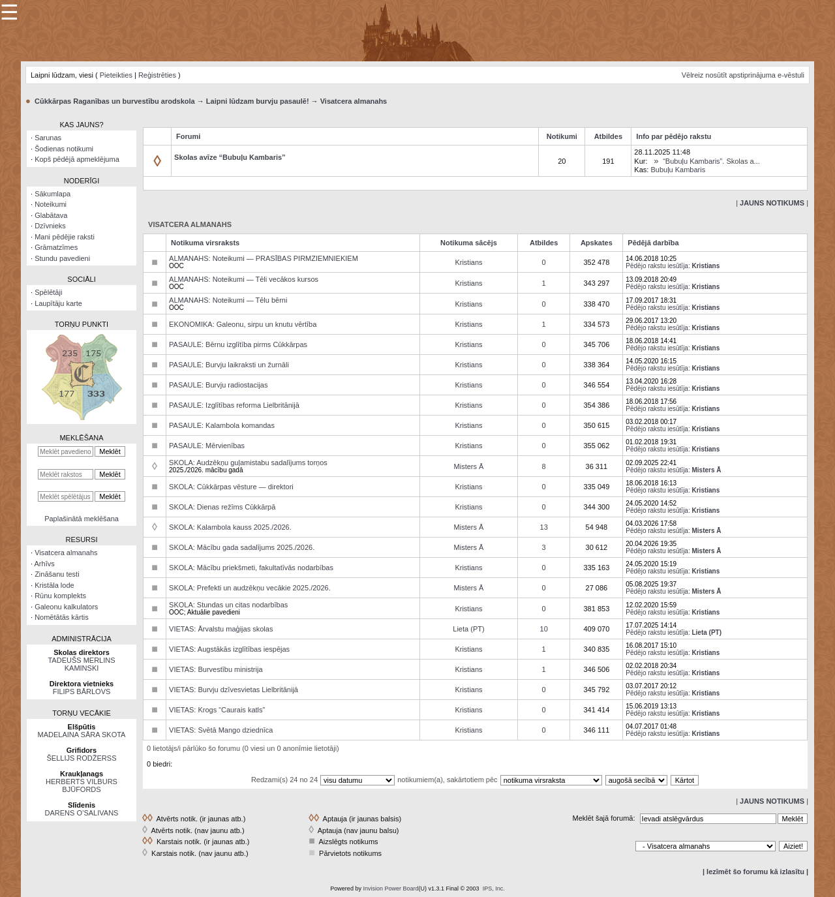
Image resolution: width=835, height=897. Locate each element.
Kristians (468, 262)
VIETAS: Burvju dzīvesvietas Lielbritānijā (233, 689)
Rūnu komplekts (60, 596)
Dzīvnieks (50, 226)
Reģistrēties (157, 75)
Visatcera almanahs (353, 101)
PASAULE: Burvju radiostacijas (218, 385)
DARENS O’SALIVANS (82, 813)
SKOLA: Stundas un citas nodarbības (228, 605)
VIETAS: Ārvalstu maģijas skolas (221, 629)
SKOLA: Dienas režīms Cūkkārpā (222, 507)
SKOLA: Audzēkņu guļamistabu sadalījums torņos (248, 462)
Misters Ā (469, 466)
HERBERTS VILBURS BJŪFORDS (81, 785)
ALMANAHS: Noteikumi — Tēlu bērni (228, 300)
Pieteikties (116, 75)
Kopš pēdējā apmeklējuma (77, 159)
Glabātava (51, 215)
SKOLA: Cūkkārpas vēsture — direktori (231, 487)
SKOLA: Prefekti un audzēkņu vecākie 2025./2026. (250, 588)
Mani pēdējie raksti (65, 237)
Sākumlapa (52, 194)
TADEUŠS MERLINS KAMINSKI (81, 664)
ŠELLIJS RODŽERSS (82, 758)
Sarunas (48, 138)
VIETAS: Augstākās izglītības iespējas (229, 649)
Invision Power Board (390, 888)
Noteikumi (51, 204)
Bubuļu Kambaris (677, 170)
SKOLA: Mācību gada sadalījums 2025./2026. (241, 547)
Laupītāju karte (58, 303)
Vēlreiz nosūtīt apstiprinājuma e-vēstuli (743, 75)
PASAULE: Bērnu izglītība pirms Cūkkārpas (238, 344)
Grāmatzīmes (56, 247)
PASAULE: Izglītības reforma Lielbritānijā (234, 405)
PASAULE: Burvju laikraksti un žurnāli (229, 365)
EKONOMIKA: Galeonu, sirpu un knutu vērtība (242, 324)
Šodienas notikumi (64, 149)
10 (544, 629)
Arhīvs (45, 564)
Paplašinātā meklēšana (81, 519)
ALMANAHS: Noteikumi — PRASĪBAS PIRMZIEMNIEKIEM (263, 258)
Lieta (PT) (468, 629)
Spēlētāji (48, 292)
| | (772, 203)
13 (544, 527)
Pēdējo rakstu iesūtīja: (658, 265)
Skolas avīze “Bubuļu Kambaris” (230, 157)
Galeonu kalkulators (66, 607)
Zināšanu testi (57, 574)
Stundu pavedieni (62, 258)
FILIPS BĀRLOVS (82, 691)
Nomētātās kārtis (62, 617)
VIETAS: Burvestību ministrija (215, 669)
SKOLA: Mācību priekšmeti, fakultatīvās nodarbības (251, 567)
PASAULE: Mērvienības (207, 445)
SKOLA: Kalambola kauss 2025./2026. (230, 527)
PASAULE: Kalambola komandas (222, 425)
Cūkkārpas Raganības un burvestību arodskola (115, 101)
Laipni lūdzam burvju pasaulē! (257, 101)
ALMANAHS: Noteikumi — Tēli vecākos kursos (243, 279)
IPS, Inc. (494, 888)
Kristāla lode (54, 585)
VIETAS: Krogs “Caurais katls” (217, 710)
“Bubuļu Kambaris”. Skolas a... (711, 161)
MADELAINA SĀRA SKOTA (82, 734)
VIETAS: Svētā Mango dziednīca (221, 730)
